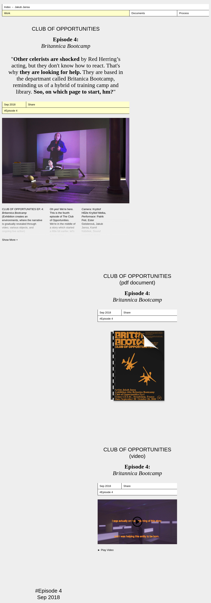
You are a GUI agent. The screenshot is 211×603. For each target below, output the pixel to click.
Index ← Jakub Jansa (17, 7)
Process (184, 13)
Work (7, 13)
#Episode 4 (10, 110)
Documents (138, 13)
